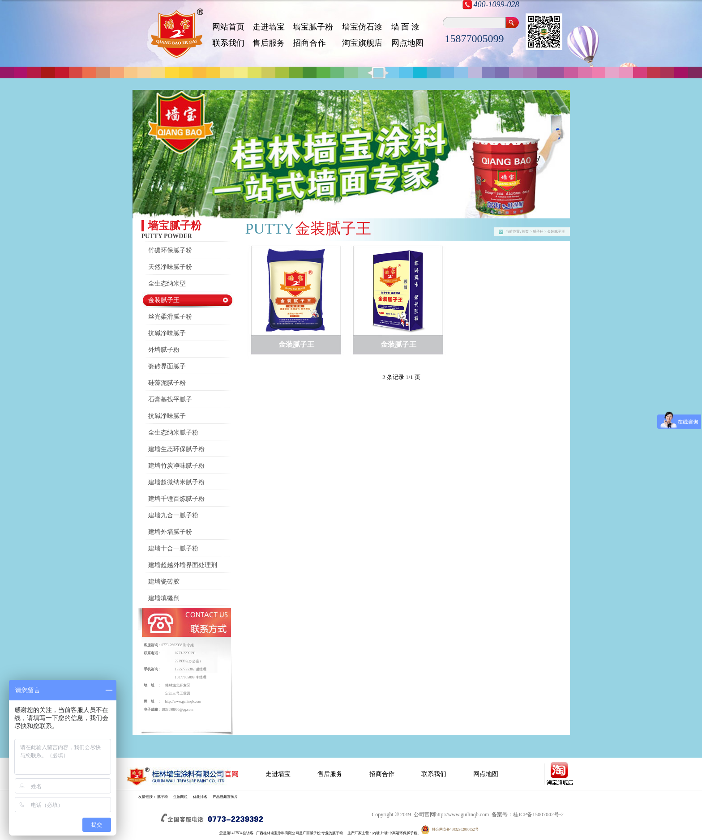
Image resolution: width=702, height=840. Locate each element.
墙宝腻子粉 (313, 26)
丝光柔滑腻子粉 (170, 316)
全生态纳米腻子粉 (173, 432)
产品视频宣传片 (225, 797)
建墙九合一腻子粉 (173, 515)
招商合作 (381, 774)
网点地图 (407, 42)
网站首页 (228, 26)
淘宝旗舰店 (362, 42)
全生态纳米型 (167, 283)
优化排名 (200, 797)
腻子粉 (162, 797)
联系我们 (228, 42)
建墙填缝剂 (164, 598)
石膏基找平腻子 (170, 399)
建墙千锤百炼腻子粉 (176, 498)
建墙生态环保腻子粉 (176, 449)
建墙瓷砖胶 (164, 581)
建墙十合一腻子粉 (173, 548)
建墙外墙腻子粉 (170, 532)
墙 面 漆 (405, 26)
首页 (525, 232)
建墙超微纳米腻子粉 (176, 482)
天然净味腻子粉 (170, 267)
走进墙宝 (269, 26)
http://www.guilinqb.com (183, 701)
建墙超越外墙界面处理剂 (182, 565)
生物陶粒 (180, 797)
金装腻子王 (164, 300)
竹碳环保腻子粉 (170, 250)
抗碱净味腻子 (167, 333)
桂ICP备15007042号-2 (538, 814)
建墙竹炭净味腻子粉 (176, 465)
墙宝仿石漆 (362, 26)
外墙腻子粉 (164, 349)
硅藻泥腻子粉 (167, 382)
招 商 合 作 (309, 42)
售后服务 (269, 42)
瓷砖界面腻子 (167, 366)
